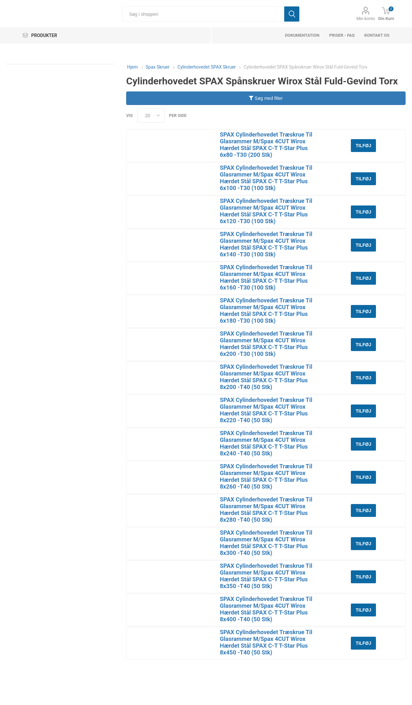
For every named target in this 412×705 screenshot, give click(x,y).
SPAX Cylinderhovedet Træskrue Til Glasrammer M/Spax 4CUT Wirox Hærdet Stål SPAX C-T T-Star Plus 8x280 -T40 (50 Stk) (266, 509)
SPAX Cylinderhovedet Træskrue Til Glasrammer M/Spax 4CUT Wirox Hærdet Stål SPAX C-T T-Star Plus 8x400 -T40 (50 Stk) (266, 609)
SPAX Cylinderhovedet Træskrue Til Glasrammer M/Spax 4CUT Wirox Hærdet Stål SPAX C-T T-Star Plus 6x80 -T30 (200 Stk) (266, 144)
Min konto (365, 18)
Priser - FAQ (341, 35)
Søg (291, 14)
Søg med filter (266, 98)
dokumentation (302, 35)
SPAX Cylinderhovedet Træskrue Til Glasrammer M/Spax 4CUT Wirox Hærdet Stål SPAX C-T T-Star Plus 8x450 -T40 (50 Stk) (266, 642)
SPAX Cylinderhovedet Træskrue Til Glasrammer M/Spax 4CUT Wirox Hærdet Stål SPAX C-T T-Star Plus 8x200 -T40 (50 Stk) (266, 376)
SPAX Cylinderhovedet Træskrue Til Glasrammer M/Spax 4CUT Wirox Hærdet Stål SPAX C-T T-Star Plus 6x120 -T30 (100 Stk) (266, 210)
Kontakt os (376, 35)
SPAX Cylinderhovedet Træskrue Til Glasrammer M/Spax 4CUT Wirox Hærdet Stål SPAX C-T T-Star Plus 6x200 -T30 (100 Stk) (266, 343)
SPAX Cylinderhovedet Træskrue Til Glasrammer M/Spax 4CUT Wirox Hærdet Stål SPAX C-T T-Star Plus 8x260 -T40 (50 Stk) (266, 476)
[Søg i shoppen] (203, 14)
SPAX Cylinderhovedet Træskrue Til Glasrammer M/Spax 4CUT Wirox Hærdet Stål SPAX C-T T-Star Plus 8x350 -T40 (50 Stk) (266, 575)
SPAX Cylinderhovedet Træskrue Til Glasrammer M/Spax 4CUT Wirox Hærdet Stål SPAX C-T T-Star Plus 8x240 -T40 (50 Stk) (266, 443)
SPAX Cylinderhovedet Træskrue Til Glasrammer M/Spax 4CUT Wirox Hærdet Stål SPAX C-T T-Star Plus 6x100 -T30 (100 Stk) (266, 177)
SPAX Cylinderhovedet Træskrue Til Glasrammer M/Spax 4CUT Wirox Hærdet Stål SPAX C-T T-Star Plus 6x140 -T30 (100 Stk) (266, 244)
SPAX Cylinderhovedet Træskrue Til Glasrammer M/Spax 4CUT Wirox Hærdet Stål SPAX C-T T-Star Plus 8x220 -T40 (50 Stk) (266, 410)
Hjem (132, 67)
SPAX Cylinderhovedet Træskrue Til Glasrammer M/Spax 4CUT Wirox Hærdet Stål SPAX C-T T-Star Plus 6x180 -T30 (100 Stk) (266, 310)
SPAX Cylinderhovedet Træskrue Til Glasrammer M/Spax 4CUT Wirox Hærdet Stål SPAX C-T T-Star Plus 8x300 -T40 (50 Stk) (266, 542)
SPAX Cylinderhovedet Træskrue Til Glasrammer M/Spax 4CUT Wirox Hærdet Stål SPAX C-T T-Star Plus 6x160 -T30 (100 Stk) (266, 277)
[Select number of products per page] (151, 115)
